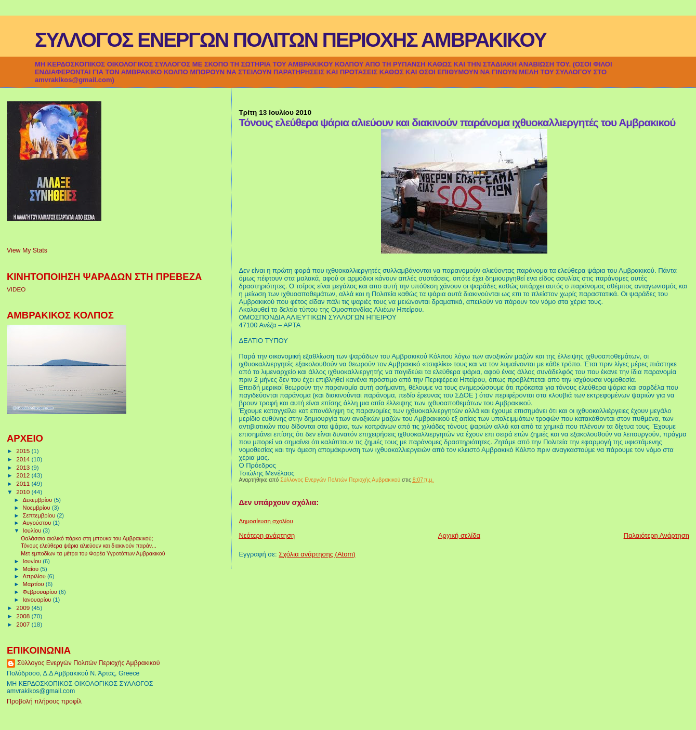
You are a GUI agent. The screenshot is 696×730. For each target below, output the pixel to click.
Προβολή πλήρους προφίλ (44, 701)
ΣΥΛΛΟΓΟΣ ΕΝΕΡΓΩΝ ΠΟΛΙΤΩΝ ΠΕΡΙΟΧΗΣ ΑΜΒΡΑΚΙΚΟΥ (290, 40)
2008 (23, 616)
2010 (23, 491)
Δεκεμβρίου (38, 500)
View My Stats (27, 250)
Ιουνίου (33, 561)
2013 (23, 467)
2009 (23, 607)
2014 (23, 459)
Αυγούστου (38, 523)
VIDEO (16, 289)
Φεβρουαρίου (41, 592)
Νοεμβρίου (37, 508)
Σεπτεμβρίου (40, 515)
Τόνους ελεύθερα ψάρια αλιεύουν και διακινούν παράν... (88, 545)
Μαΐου (32, 569)
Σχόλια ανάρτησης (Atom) (317, 554)
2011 (23, 483)
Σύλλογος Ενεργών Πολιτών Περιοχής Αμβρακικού (88, 663)
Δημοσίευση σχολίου (266, 521)
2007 (23, 624)
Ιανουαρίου (38, 599)
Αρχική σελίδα (459, 535)
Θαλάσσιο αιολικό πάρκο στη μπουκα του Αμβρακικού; (87, 538)
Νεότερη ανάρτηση (267, 535)
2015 (23, 450)
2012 (23, 475)
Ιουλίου (33, 530)
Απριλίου (35, 576)
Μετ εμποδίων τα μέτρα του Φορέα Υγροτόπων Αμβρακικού (93, 553)
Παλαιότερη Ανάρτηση (656, 535)
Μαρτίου (34, 584)
